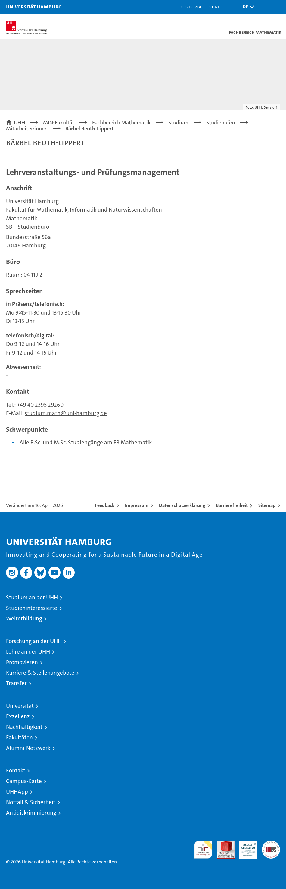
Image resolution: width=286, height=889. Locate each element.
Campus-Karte (24, 781)
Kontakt (15, 770)
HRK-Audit (245, 847)
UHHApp (17, 791)
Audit (222, 844)
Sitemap (266, 505)
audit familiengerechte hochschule (203, 850)
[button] (246, 7)
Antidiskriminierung (31, 812)
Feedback (104, 505)
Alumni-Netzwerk (28, 748)
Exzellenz (18, 716)
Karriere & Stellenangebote (40, 672)
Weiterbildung (24, 618)
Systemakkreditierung (271, 844)
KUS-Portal (191, 6)
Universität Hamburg (34, 6)
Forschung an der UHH (34, 641)
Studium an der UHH (32, 597)
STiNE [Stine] (214, 6)
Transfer (16, 683)
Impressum (136, 505)
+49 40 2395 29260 (40, 405)
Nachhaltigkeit (24, 727)
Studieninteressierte (31, 608)
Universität (20, 706)
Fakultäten (19, 737)
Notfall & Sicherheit (30, 802)
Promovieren (22, 662)
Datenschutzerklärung (182, 505)
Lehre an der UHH (28, 651)
